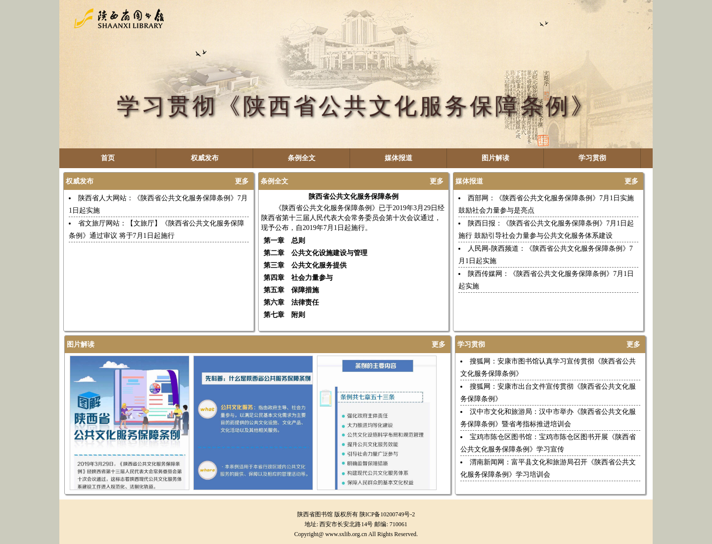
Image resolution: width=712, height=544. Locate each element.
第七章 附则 (284, 314)
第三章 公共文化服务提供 (305, 265)
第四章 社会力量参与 (298, 277)
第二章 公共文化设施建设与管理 (315, 253)
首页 (108, 158)
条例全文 (301, 158)
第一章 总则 (284, 240)
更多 (242, 181)
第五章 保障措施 (291, 290)
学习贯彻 (592, 158)
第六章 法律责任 (291, 302)
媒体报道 (398, 158)
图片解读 (495, 158)
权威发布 (205, 158)
